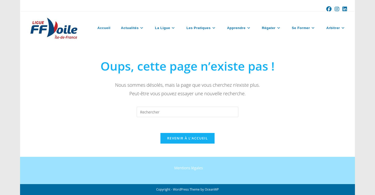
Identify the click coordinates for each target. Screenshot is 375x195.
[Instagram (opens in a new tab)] (337, 9)
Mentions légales (188, 167)
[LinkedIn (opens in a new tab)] (344, 9)
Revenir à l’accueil (187, 138)
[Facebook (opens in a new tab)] (329, 9)
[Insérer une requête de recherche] (187, 112)
